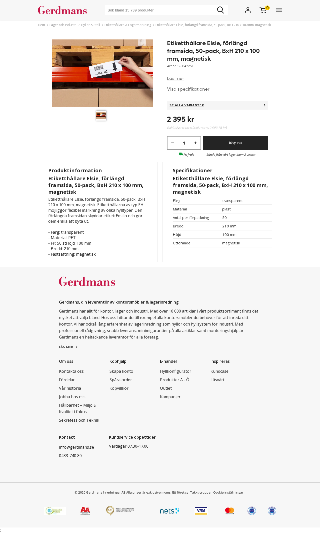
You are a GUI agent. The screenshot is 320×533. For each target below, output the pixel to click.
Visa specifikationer (188, 89)
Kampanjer (170, 396)
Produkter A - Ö (174, 379)
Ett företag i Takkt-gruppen (192, 492)
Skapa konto (121, 371)
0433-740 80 (70, 455)
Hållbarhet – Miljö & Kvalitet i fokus (77, 408)
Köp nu (235, 143)
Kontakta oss (71, 371)
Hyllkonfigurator (175, 371)
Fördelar (67, 379)
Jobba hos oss (72, 396)
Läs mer (175, 78)
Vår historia (70, 388)
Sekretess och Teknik (79, 420)
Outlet (166, 388)
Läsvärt (217, 379)
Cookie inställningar (228, 492)
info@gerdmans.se (76, 447)
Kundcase (219, 371)
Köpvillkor (119, 388)
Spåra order (121, 379)
